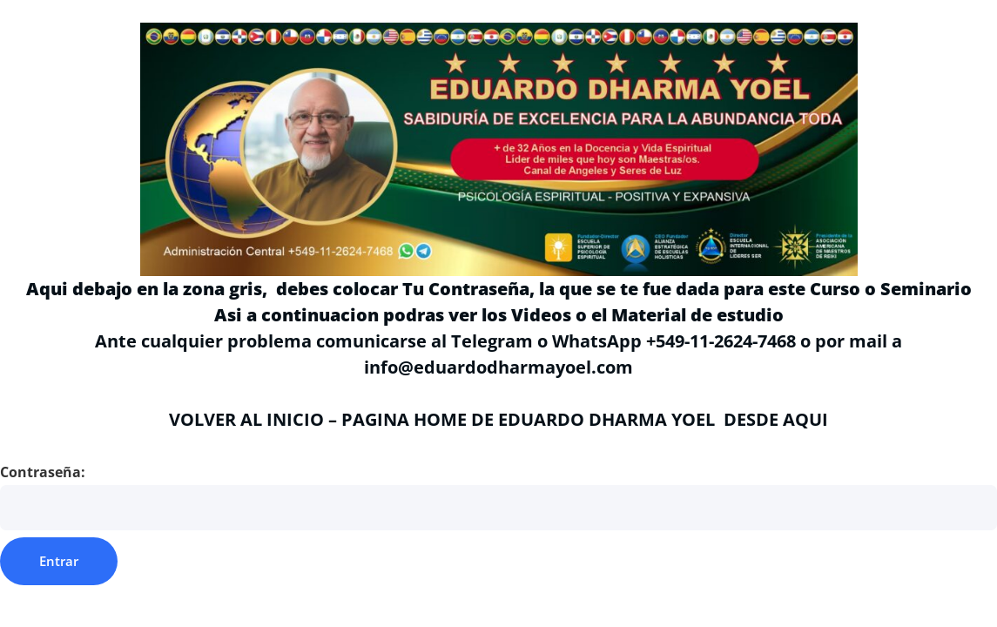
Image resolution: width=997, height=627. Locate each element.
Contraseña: (498, 496)
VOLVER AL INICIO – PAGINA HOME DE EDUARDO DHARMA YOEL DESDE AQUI (498, 419)
